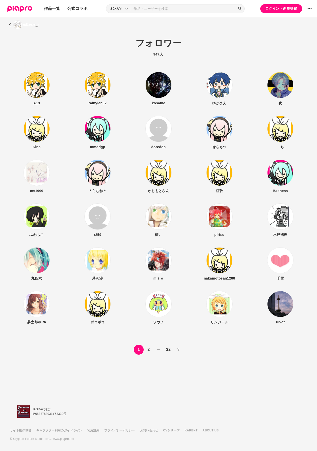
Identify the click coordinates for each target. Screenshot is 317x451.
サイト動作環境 (20, 430)
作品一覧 (52, 8)
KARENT (191, 430)
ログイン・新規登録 (281, 8)
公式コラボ (77, 8)
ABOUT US (211, 430)
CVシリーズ (171, 430)
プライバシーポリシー (119, 430)
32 (168, 370)
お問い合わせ (149, 430)
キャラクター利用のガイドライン (59, 430)
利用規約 (93, 430)
